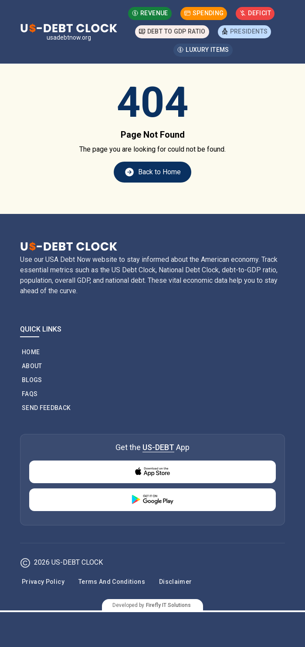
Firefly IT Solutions (168, 605)
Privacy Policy (43, 581)
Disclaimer (175, 581)
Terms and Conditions (111, 581)
